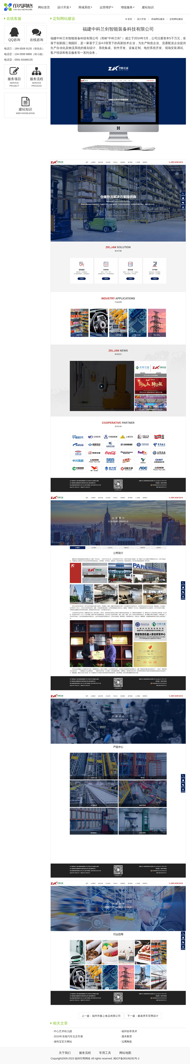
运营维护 (106, 7)
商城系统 (85, 7)
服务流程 (85, 1052)
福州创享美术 (129, 1031)
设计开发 (64, 7)
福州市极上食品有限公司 (106, 1015)
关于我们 (65, 1052)
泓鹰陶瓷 (127, 1041)
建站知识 (148, 7)
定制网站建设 (176, 19)
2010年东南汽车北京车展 (68, 1036)
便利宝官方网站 (63, 1041)
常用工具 (105, 1052)
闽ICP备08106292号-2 (126, 1058)
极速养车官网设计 (148, 1015)
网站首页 (44, 7)
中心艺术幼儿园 (63, 1031)
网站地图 (125, 1052)
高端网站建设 (158, 19)
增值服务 (128, 7)
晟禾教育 (127, 1036)
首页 (129, 19)
